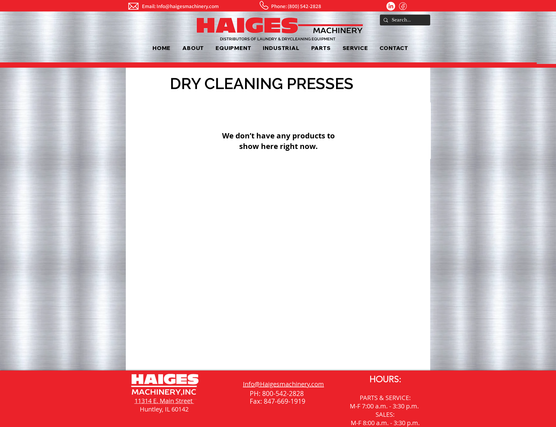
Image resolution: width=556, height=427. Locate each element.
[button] (233, 48)
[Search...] (404, 20)
